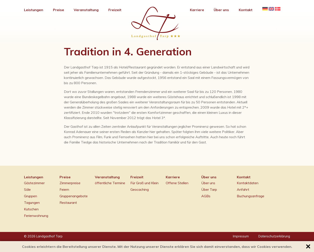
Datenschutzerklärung (274, 236)
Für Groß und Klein (144, 183)
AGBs (205, 196)
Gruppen (30, 196)
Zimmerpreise (70, 183)
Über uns (208, 183)
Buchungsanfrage (250, 196)
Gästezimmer (34, 183)
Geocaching (139, 189)
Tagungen (32, 202)
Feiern (64, 189)
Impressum (241, 236)
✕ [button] (308, 246)
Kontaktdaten (247, 183)
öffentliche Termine (110, 183)
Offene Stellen (177, 183)
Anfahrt (243, 189)
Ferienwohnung (36, 215)
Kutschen (31, 209)
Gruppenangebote (74, 196)
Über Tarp (209, 189)
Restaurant (68, 202)
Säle (27, 189)
